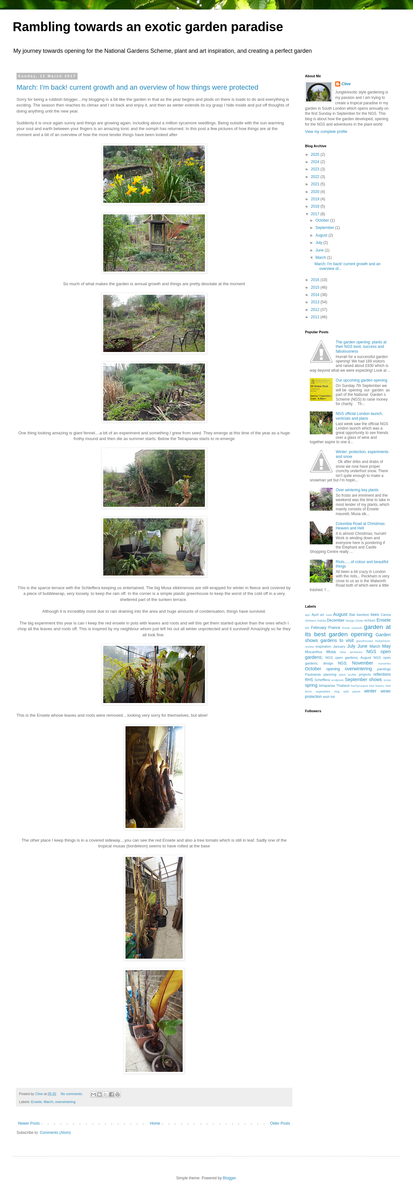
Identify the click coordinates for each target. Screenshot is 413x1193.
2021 (316, 184)
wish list (329, 697)
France (334, 627)
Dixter (359, 620)
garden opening (351, 634)
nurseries (384, 663)
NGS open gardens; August (348, 657)
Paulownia (313, 674)
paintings (384, 669)
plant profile (347, 674)
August (321, 235)
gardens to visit (337, 640)
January (339, 646)
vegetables (322, 691)
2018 (316, 206)
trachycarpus (359, 685)
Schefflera (322, 680)
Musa (330, 652)
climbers (310, 620)
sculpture (337, 680)
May (386, 646)
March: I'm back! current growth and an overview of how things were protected (137, 87)
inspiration (323, 646)
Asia (329, 615)
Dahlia (321, 620)
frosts (345, 628)
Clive (346, 84)
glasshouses (364, 641)
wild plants (352, 691)
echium (370, 620)
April (315, 615)
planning (329, 674)
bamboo (363, 615)
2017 (316, 214)
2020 (316, 192)
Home (155, 1123)
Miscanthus (313, 652)
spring (311, 685)
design (350, 620)
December (335, 620)
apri (307, 615)
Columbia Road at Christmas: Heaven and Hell (361, 525)
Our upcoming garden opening (361, 380)
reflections (382, 674)
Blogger (229, 1178)
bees (375, 614)
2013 (316, 302)
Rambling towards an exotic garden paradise (148, 27)
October (322, 220)
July (319, 242)
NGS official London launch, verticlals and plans (359, 415)
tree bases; (376, 685)
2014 (316, 295)
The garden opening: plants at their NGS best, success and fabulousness (361, 347)
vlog (337, 691)
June (320, 250)
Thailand (342, 685)
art (322, 615)
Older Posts (280, 1123)
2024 (316, 162)
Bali (352, 615)
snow (387, 680)
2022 (316, 177)
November (362, 662)
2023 (316, 169)
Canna (386, 615)
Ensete (36, 1102)
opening (333, 669)
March (48, 1102)
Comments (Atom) (55, 1132)
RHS (309, 680)
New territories (351, 652)
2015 (316, 287)
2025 (316, 154)
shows (375, 679)
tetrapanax (327, 685)
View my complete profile (326, 131)
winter (370, 690)
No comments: (72, 1094)
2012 (316, 309)
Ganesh (356, 628)
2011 (316, 317)
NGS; (342, 663)
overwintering (65, 1102)
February (318, 627)
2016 (316, 280)
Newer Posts (29, 1123)
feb (307, 628)
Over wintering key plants (357, 490)
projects (365, 674)
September (325, 227)
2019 (316, 199)
